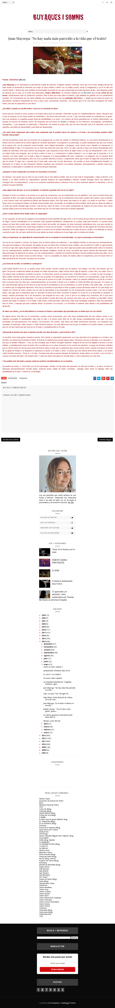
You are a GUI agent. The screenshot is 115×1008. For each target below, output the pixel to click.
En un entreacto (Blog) (47, 823)
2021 (44, 621)
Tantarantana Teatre (46, 883)
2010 (44, 744)
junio (46, 661)
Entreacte (42, 826)
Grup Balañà (43, 838)
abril (46, 724)
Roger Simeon (44, 867)
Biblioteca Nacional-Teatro (49, 805)
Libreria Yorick (44, 850)
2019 (44, 627)
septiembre (49, 653)
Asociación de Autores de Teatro (51, 801)
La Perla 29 (43, 846)
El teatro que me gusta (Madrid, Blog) (53, 819)
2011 (44, 741)
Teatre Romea (44, 904)
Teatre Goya (43, 889)
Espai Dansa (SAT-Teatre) (48, 830)
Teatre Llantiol (44, 894)
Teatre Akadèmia (45, 887)
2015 (44, 639)
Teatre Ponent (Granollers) (49, 902)
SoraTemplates (53, 1003)
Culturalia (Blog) (45, 811)
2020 (44, 624)
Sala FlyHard (43, 873)
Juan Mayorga (71, 43)
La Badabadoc (44, 842)
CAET (41, 807)
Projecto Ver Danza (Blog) (49, 861)
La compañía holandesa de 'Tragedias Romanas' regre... (57, 683)
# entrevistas (12, 378)
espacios (62, 43)
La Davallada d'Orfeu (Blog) (49, 844)
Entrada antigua (105, 440)
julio (46, 659)
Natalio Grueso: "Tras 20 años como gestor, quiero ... (57, 710)
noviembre (49, 647)
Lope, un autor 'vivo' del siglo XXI (55, 694)
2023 (44, 615)
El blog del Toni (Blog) (47, 815)
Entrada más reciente (11, 440)
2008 (44, 750)
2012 (44, 738)
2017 (44, 633)
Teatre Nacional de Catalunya (50, 898)
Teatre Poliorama (45, 900)
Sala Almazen (44, 869)
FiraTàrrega (43, 834)
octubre (47, 650)
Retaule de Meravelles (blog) (49, 865)
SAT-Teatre (43, 877)
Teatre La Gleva (45, 892)
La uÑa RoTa (86, 93)
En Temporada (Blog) (47, 821)
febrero (47, 730)
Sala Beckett (43, 871)
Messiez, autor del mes (51, 721)
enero (46, 733)
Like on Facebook (58, 523)
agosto (47, 656)
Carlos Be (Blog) (45, 809)
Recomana (43, 863)
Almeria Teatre (44, 799)
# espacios (23, 378)
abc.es (22, 80)
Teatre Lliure (43, 896)
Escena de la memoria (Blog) (49, 828)
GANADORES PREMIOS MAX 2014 (56, 671)
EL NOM (55, 570)
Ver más (71, 502)
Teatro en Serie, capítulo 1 (53, 667)
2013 (44, 736)
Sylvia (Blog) (43, 881)
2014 (44, 641)
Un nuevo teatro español (52, 678)
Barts (41, 803)
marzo (47, 727)
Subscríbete (57, 969)
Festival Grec (44, 832)
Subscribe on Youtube (58, 528)
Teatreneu (43, 908)
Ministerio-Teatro (45, 852)
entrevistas (54, 43)
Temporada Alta (45, 914)
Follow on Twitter (58, 518)
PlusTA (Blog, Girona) (47, 859)
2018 (44, 630)
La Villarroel (43, 848)
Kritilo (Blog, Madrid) (47, 840)
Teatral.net (43, 885)
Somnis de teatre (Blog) (48, 879)
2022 (44, 618)
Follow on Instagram (58, 533)
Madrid (79, 43)
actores (63, 122)
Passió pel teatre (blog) (47, 856)
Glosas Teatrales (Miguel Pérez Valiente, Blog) (56, 836)
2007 (44, 753)
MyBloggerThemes (68, 1003)
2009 (44, 747)
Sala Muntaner (44, 875)
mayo (46, 664)
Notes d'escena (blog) (47, 854)
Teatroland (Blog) (45, 910)
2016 (44, 636)
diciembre (48, 644)
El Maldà (42, 817)
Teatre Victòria (44, 906)
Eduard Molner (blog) (47, 813)
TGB (41, 916)
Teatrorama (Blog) (46, 912)
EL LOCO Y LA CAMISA (52, 674)
